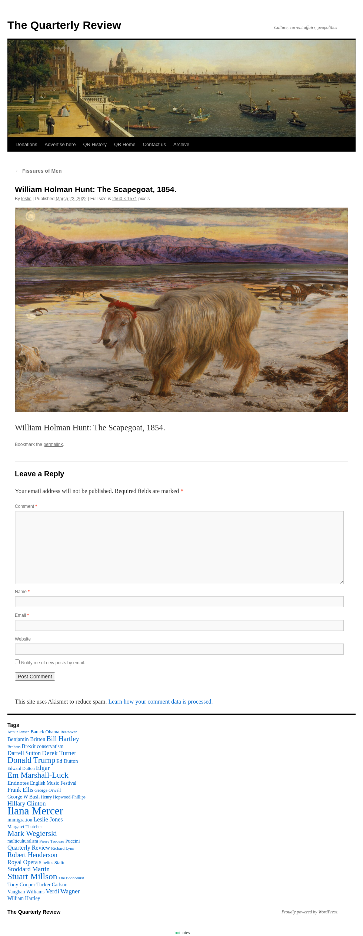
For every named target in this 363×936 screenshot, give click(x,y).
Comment (26, 506)
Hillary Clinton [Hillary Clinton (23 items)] (26, 803)
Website (23, 639)
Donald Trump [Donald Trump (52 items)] (31, 760)
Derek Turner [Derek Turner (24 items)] (59, 753)
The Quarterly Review (64, 25)
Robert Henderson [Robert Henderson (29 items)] (32, 855)
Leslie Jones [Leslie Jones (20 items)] (48, 819)
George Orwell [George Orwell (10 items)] (47, 790)
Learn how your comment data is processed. (160, 701)
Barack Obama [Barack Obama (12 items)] (44, 731)
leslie (26, 198)
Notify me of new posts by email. (53, 662)
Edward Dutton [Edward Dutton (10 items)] (21, 768)
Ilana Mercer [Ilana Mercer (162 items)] (35, 811)
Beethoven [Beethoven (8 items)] (68, 732)
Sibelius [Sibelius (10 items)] (46, 862)
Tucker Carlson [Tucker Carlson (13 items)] (51, 884)
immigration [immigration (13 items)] (19, 820)
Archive (181, 144)
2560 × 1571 (124, 198)
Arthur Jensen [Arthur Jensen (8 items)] (18, 732)
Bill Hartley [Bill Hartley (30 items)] (62, 738)
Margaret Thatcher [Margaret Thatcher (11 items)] (24, 826)
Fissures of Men (38, 171)
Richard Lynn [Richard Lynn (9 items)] (62, 848)
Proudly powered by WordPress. (310, 911)
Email (22, 615)
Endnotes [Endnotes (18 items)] (18, 783)
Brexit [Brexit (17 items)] (28, 746)
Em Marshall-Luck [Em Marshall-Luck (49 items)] (38, 775)
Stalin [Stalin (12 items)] (60, 862)
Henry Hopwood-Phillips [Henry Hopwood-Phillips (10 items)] (63, 797)
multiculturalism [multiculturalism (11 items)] (22, 841)
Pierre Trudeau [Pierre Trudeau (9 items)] (51, 841)
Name (22, 591)
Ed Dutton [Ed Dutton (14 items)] (67, 761)
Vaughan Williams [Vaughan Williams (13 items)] (25, 891)
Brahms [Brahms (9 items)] (13, 746)
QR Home (125, 144)
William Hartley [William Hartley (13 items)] (23, 898)
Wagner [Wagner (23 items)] (70, 891)
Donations (26, 144)
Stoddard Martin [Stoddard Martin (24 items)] (28, 869)
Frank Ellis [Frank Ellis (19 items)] (20, 790)
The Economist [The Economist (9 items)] (71, 878)
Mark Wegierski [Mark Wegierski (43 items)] (32, 833)
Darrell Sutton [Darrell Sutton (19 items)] (24, 753)
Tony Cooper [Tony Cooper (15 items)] (21, 884)
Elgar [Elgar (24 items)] (43, 767)
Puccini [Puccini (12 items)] (73, 841)
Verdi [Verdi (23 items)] (52, 891)
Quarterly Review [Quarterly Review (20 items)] (28, 847)
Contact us (154, 144)
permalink (53, 444)
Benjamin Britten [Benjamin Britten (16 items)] (26, 739)
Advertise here (60, 144)
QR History (95, 144)
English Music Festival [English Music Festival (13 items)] (53, 783)
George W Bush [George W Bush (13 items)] (23, 797)
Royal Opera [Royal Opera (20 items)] (22, 862)
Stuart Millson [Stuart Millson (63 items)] (32, 876)
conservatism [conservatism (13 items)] (50, 746)
